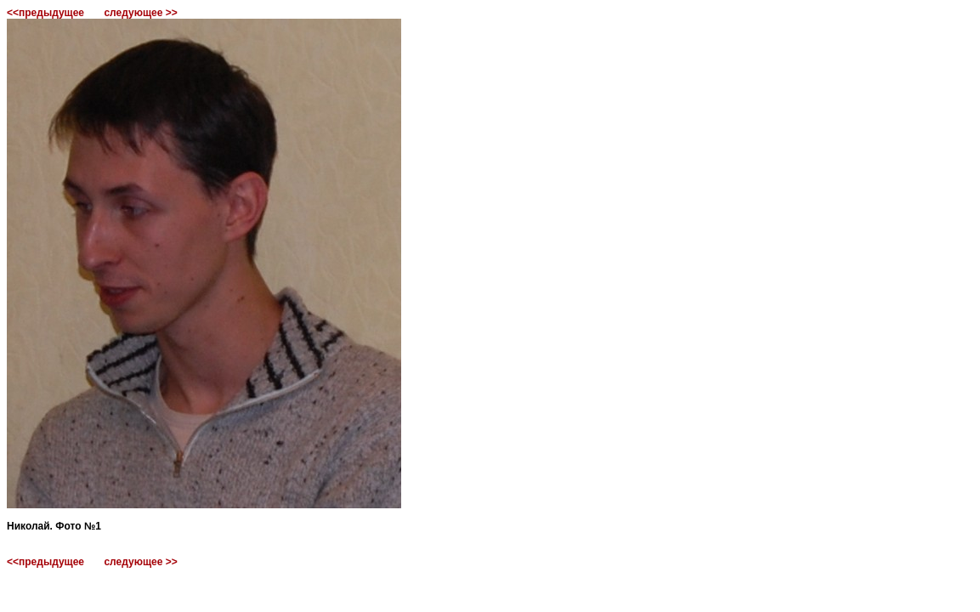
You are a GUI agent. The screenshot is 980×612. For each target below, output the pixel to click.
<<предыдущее (45, 13)
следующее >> (140, 13)
